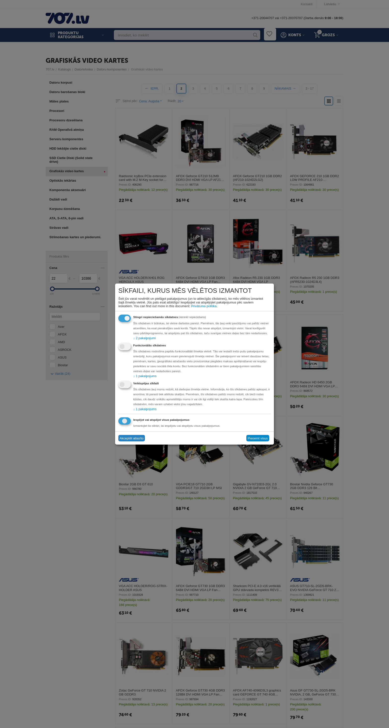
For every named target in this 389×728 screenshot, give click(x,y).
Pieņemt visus (258, 438)
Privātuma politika (204, 306)
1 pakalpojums (145, 376)
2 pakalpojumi (144, 338)
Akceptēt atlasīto (131, 438)
